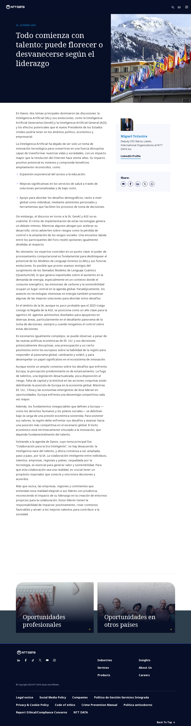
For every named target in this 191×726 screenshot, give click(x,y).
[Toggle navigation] (187, 7)
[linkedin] (137, 184)
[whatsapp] (152, 184)
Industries (104, 660)
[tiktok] (33, 660)
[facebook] (130, 184)
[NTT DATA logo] (13, 7)
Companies (80, 697)
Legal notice (24, 697)
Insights (144, 660)
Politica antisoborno (137, 705)
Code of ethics (65, 705)
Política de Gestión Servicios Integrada (121, 697)
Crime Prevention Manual (99, 705)
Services (103, 667)
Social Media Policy (52, 697)
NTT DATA (80, 712)
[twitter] (144, 184)
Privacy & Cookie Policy (32, 705)
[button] (175, 7)
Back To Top (166, 722)
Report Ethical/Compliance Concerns (41, 712)
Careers (144, 675)
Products (103, 675)
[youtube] (47, 660)
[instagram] (54, 660)
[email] (123, 184)
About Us (145, 667)
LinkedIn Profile (131, 156)
